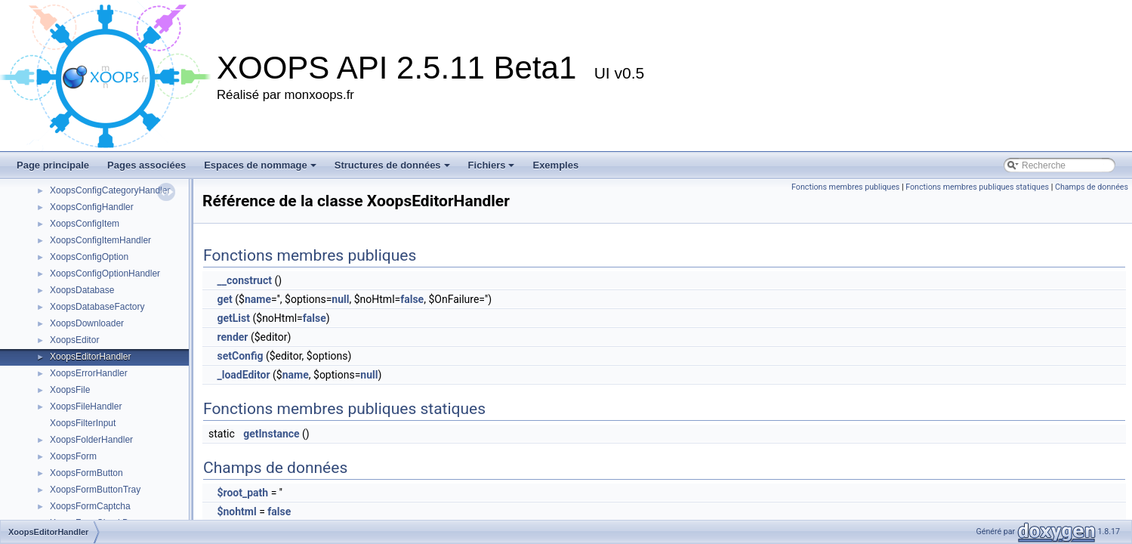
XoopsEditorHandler (90, 356)
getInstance (271, 434)
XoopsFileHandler (86, 406)
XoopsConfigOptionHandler (105, 273)
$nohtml (236, 511)
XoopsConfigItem (84, 223)
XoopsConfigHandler (92, 207)
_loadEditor (243, 375)
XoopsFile (70, 390)
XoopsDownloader (87, 323)
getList (233, 318)
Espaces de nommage (260, 165)
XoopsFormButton (86, 473)
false (412, 299)
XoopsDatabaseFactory (97, 306)
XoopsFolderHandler (91, 439)
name (258, 299)
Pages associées (146, 165)
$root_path (242, 493)
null (340, 299)
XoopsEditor (74, 340)
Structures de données (392, 165)
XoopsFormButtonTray (95, 489)
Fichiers (491, 165)
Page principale (53, 165)
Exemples (555, 165)
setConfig (240, 356)
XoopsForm (73, 456)
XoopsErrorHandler (89, 373)
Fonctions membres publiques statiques (977, 187)
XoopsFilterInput (83, 423)
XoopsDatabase (82, 290)
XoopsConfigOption (89, 257)
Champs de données (1091, 187)
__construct (244, 280)
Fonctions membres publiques (845, 187)
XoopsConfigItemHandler (100, 240)
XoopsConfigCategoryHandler (110, 190)
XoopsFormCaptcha (90, 506)
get (224, 299)
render (232, 337)
